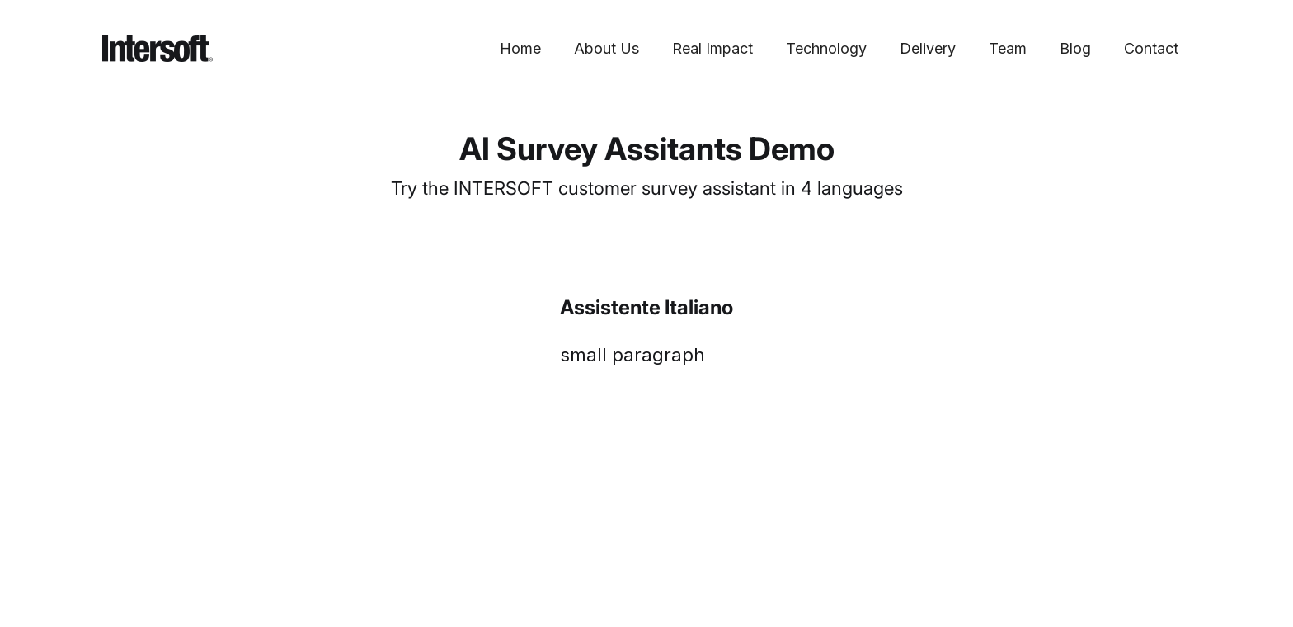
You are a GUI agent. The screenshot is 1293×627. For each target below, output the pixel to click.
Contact (1151, 48)
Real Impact (712, 48)
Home (520, 48)
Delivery (928, 48)
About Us (606, 48)
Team (1008, 48)
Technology (826, 48)
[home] (157, 48)
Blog (1075, 48)
